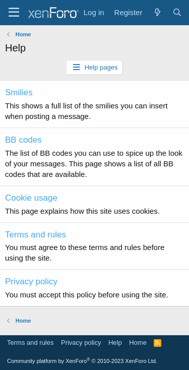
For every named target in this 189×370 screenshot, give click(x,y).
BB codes (23, 140)
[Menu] (14, 12)
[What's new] (157, 12)
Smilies (19, 92)
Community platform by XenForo (82, 361)
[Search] (177, 12)
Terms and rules (35, 234)
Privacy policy (31, 281)
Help (115, 342)
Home (138, 342)
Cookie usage (31, 198)
